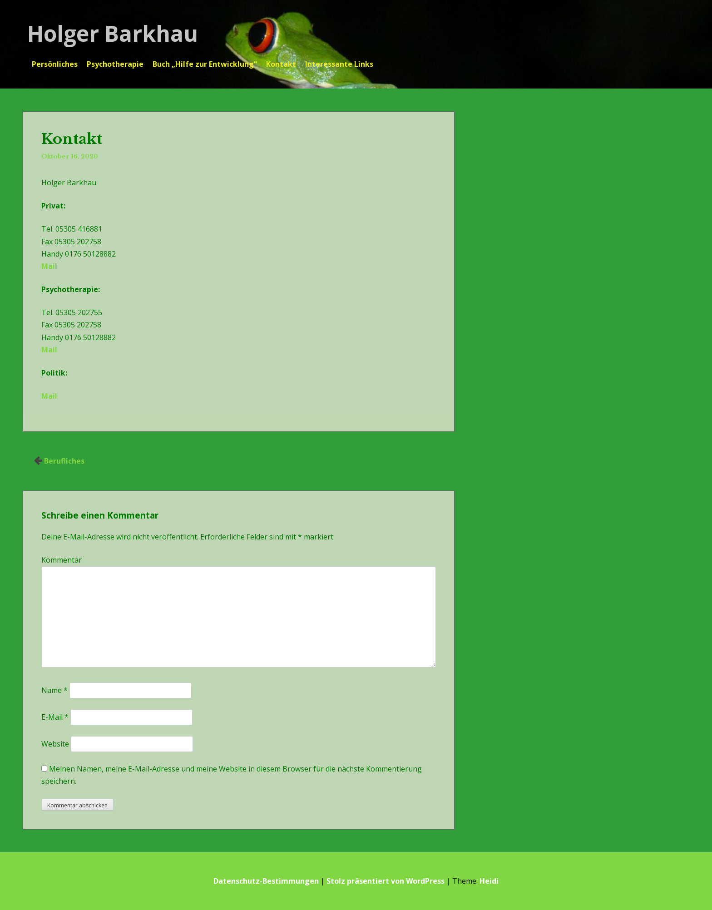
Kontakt (281, 64)
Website (55, 744)
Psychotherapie (115, 64)
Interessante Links (339, 64)
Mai (48, 266)
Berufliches (64, 461)
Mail (49, 350)
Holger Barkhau (112, 33)
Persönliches (55, 64)
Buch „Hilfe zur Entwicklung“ (205, 64)
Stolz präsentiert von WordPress (385, 881)
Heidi (489, 881)
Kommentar (61, 560)
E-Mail (55, 717)
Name (54, 690)
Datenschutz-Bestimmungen (266, 881)
